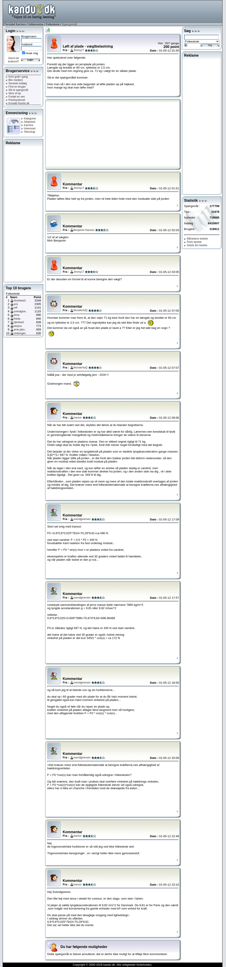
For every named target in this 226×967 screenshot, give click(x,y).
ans (16, 304)
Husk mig (32, 53)
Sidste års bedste (195, 245)
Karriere (21, 24)
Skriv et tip (13, 93)
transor (77, 417)
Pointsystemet (15, 100)
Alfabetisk (28, 121)
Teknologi (28, 131)
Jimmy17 (78, 50)
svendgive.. (20, 311)
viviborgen (20, 333)
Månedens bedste (196, 238)
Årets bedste (193, 242)
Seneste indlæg (16, 83)
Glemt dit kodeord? (13, 60)
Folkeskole (52, 24)
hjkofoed (19, 322)
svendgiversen (81, 519)
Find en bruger (16, 86)
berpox (18, 326)
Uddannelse (35, 24)
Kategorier (28, 118)
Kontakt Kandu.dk (17, 103)
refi (15, 307)
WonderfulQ (80, 310)
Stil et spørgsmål (17, 90)
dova (16, 315)
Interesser (28, 128)
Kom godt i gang (17, 76)
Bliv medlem (14, 80)
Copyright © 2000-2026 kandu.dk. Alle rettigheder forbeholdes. (112, 964)
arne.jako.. (20, 329)
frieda (17, 318)
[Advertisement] (142, 11)
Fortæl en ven (15, 96)
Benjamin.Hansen (83, 230)
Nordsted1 (20, 300)
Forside (9, 24)
